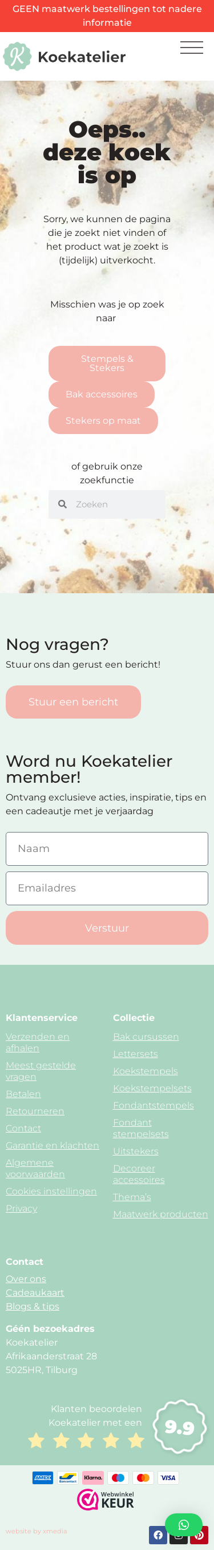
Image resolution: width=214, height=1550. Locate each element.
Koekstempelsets (152, 1088)
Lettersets (135, 1053)
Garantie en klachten (52, 1145)
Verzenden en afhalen (38, 1042)
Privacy (21, 1208)
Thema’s (132, 1197)
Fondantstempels (153, 1105)
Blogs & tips (32, 1306)
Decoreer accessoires (139, 1174)
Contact (23, 1128)
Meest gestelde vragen (41, 1071)
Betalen (23, 1093)
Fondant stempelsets (141, 1128)
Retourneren (35, 1111)
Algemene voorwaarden (35, 1168)
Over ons (26, 1278)
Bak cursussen (146, 1036)
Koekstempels (145, 1071)
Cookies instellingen (51, 1191)
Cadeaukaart (35, 1292)
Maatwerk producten (160, 1214)
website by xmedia (36, 1531)
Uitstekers (136, 1151)
